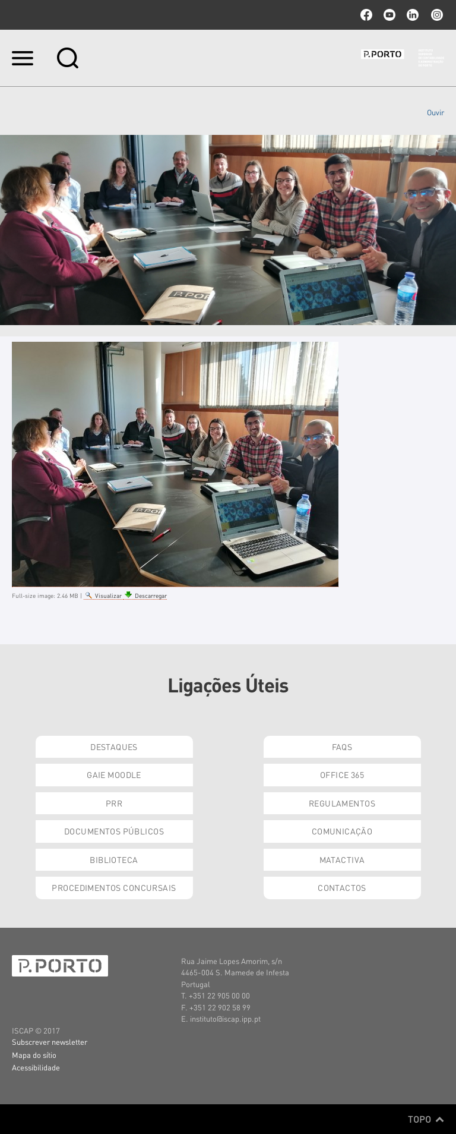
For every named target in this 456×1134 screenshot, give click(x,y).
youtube (389, 15)
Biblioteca (114, 859)
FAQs (342, 746)
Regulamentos (342, 803)
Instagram (436, 15)
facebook (366, 15)
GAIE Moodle (114, 774)
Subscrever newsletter (49, 1042)
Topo (426, 1119)
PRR (114, 803)
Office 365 (342, 774)
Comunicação (342, 831)
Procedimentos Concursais (114, 887)
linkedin (413, 15)
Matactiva (342, 859)
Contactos (342, 887)
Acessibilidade (36, 1067)
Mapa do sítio (34, 1055)
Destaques (114, 746)
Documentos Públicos (114, 831)
